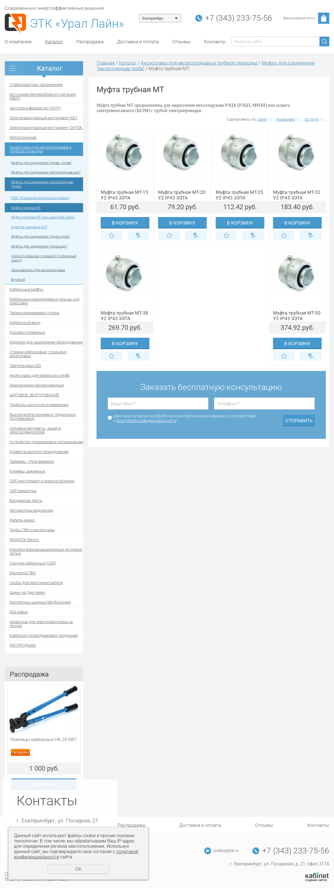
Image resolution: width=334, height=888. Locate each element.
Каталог (54, 41)
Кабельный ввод (25, 322)
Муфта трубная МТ (26, 208)
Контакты (215, 41)
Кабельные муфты (26, 289)
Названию (285, 119)
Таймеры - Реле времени (32, 461)
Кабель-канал (22, 520)
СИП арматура (23, 491)
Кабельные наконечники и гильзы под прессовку (44, 301)
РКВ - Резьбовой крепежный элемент (40, 198)
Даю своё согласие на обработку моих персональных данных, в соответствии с (184, 418)
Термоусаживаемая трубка (34, 313)
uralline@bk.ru (225, 850)
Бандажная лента (26, 500)
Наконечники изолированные (37, 385)
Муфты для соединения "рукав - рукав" (41, 163)
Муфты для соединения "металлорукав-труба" (42, 184)
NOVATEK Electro (24, 539)
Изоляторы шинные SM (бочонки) (40, 602)
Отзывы (181, 41)
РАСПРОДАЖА (23, 645)
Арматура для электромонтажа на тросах (41, 624)
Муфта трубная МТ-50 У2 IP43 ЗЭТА (297, 315)
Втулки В (18, 280)
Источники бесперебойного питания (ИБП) (43, 96)
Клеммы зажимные (27, 471)
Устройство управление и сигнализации (46, 442)
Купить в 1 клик (139, 235)
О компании (18, 41)
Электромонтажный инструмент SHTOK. (46, 127)
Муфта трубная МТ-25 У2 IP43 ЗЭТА (239, 195)
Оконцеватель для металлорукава (38, 270)
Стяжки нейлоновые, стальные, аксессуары (38, 354)
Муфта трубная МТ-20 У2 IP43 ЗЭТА (182, 195)
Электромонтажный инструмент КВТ (43, 118)
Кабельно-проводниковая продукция (44, 635)
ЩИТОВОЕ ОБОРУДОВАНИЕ (34, 395)
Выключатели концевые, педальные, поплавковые (43, 416)
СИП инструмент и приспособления (42, 481)
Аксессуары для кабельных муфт (40, 375)
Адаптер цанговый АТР (29, 227)
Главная (106, 63)
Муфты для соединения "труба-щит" (39, 246)
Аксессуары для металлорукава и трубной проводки (40, 149)
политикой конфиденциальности (146, 420)
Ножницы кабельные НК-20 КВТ (43, 739)
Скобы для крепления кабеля (36, 582)
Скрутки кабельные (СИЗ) (33, 563)
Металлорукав (23, 137)
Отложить (112, 235)
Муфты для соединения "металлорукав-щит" (46, 172)
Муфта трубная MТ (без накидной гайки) (43, 217)
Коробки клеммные (27, 332)
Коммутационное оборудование (39, 451)
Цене (262, 119)
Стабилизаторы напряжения (36, 84)
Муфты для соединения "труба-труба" (40, 237)
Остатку (312, 119)
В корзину (125, 223)
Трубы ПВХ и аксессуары (32, 530)
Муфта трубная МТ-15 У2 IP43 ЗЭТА (124, 195)
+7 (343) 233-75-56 (238, 18)
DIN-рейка (19, 612)
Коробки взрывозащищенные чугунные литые (46, 551)
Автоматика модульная (31, 510)
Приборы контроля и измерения (39, 405)
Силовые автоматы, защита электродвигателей (35, 430)
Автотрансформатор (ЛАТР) (35, 108)
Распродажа (90, 41)
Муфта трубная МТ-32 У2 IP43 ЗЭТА (297, 195)
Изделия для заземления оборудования (46, 342)
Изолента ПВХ (23, 573)
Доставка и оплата (138, 41)
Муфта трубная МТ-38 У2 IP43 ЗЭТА (124, 315)
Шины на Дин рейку (27, 592)
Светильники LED (25, 365)
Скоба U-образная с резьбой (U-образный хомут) (43, 258)
